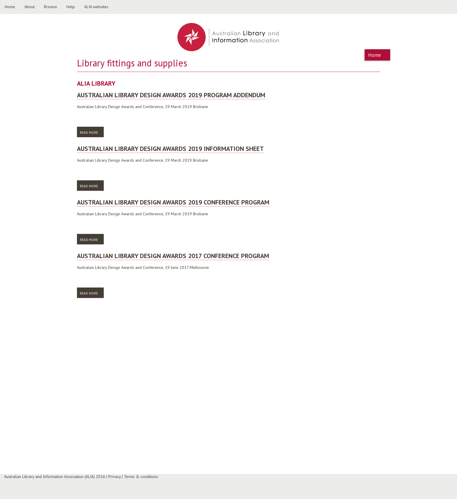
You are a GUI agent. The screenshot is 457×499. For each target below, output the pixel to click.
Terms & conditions (141, 476)
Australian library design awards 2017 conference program (173, 256)
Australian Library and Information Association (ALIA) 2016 (54, 476)
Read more (92, 132)
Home (10, 6)
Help (70, 6)
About (29, 6)
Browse (50, 6)
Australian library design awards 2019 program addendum (171, 95)
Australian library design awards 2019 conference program (173, 202)
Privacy (114, 476)
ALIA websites (96, 6)
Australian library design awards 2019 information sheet (170, 148)
